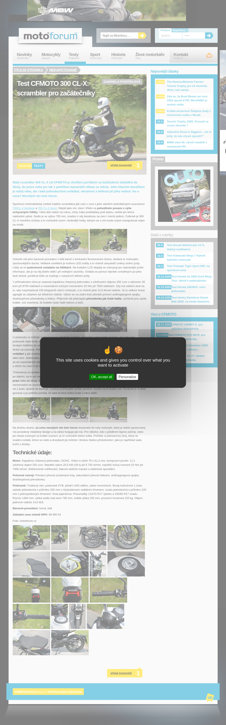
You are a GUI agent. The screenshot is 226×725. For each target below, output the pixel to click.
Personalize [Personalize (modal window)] (127, 377)
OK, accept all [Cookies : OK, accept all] (101, 377)
